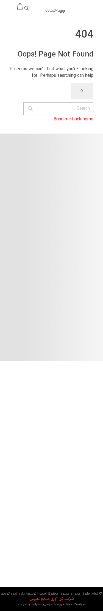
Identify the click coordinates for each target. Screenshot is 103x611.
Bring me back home (73, 119)
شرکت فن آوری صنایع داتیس (51, 598)
